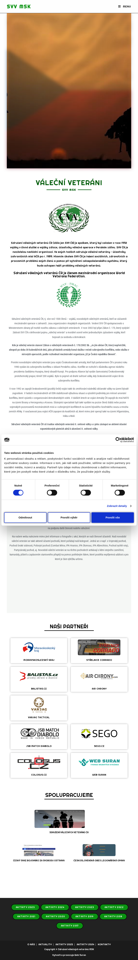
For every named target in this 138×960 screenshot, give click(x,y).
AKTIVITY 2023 (84, 907)
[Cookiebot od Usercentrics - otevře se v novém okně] (118, 439)
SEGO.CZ (99, 746)
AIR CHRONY (99, 688)
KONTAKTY (104, 944)
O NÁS (31, 944)
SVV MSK (20, 6)
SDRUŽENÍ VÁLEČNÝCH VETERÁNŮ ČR (69, 832)
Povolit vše (113, 517)
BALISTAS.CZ (39, 688)
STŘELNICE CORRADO (99, 660)
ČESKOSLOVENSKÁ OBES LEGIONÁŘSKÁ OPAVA (99, 860)
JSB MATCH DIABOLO (39, 746)
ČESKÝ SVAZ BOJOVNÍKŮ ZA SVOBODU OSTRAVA (39, 860)
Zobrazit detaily (117, 505)
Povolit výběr (69, 517)
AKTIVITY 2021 (26, 916)
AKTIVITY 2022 (114, 907)
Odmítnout (25, 517)
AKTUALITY (45, 944)
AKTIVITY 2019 (84, 916)
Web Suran (80, 955)
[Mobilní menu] (124, 6)
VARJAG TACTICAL (39, 717)
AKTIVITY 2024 (55, 907)
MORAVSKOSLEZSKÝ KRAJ (38, 660)
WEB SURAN (99, 774)
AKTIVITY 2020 (55, 916)
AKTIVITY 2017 (70, 925)
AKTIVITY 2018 (113, 916)
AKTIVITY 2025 (25, 907)
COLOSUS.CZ (39, 774)
